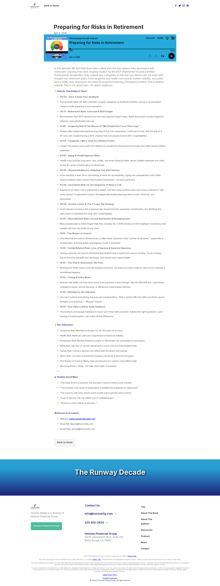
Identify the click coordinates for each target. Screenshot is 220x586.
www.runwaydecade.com (82, 418)
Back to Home (65, 442)
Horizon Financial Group (46, 525)
